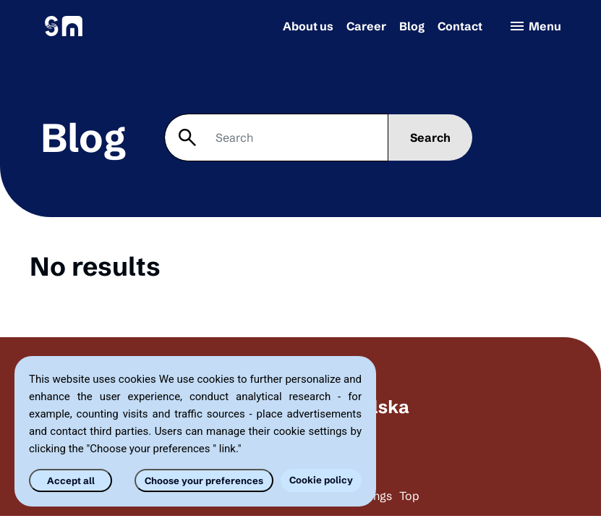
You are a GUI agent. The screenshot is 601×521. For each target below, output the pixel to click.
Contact (460, 26)
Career (366, 26)
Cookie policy (321, 480)
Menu (534, 26)
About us (308, 26)
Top (409, 495)
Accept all (71, 480)
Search (430, 137)
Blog (412, 26)
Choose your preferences (204, 480)
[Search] (276, 137)
